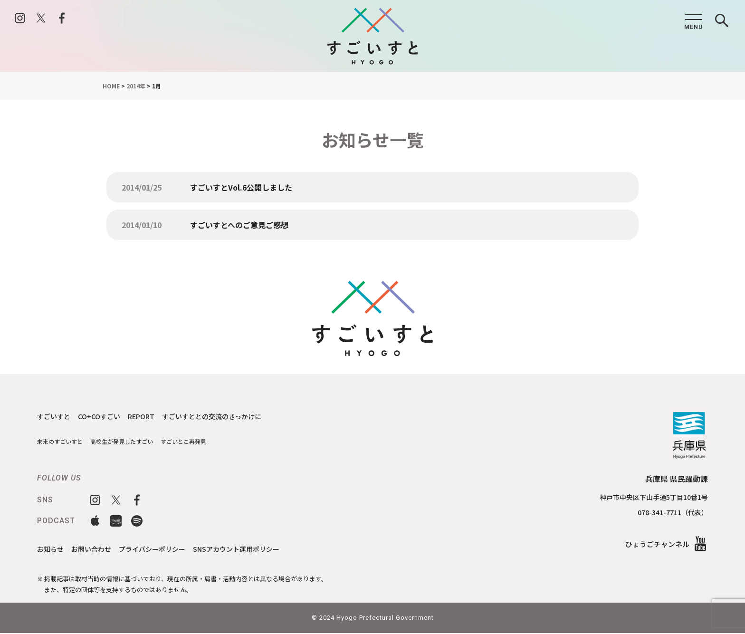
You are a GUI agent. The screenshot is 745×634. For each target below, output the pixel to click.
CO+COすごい (103, 416)
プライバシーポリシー (159, 549)
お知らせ (51, 549)
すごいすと (55, 416)
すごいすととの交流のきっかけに (223, 416)
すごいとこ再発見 (194, 441)
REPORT (148, 416)
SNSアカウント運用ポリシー (248, 549)
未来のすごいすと (61, 441)
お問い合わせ (94, 549)
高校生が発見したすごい (128, 441)
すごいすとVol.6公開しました (241, 187)
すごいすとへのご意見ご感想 (239, 225)
